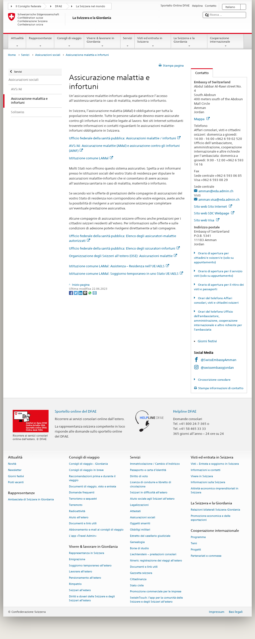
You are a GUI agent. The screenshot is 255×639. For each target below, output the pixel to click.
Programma (198, 537)
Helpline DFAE (184, 411)
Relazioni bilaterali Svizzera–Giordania (215, 510)
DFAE (58, 6)
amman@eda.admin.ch (215, 191)
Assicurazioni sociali (47, 55)
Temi (194, 543)
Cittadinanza (138, 579)
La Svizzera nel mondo (90, 6)
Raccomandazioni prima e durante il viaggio (92, 478)
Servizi (127, 42)
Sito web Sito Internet (213, 206)
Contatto (200, 73)
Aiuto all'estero (78, 517)
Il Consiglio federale (28, 6)
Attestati (135, 511)
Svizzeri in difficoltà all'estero (148, 492)
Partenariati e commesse (206, 555)
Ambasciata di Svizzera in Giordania (31, 499)
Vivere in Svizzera (202, 476)
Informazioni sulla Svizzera (208, 482)
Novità (12, 463)
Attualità (17, 42)
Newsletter (14, 470)
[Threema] (85, 292)
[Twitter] (76, 292)
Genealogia (137, 542)
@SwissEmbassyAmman (218, 360)
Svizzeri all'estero (80, 590)
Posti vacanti (16, 482)
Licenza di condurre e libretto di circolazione (150, 484)
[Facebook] (71, 292)
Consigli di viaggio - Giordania (88, 463)
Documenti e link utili (83, 523)
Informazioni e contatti (205, 470)
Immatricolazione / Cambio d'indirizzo (155, 463)
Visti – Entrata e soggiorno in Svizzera (215, 463)
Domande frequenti (81, 492)
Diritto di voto (139, 476)
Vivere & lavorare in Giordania (102, 42)
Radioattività (77, 511)
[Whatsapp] (90, 292)
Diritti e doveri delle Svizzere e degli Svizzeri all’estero (92, 598)
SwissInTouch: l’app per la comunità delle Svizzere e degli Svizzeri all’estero (156, 600)
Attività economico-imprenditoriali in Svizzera (214, 490)
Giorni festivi (207, 341)
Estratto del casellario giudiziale (150, 536)
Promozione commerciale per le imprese (155, 591)
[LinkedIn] (80, 292)
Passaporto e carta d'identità (148, 470)
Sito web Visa (206, 220)
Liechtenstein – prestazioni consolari (153, 554)
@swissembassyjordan (217, 367)
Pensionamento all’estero (85, 578)
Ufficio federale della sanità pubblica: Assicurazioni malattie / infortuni (125, 138)
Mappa (202, 119)
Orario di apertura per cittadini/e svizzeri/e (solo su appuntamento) (214, 257)
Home (12, 55)
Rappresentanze (40, 42)
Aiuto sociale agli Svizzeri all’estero (152, 499)
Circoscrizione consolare (214, 379)
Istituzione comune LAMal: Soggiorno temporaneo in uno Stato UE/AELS (126, 273)
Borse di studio (139, 548)
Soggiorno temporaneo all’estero (90, 565)
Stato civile (137, 585)
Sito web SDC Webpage (214, 213)
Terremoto (75, 505)
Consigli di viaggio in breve (86, 470)
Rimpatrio (75, 584)
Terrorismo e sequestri (83, 499)
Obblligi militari (140, 530)
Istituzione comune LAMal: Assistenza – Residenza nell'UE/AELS (119, 266)
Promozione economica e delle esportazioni (210, 518)
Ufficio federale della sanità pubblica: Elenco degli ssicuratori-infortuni (124, 248)
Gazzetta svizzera (141, 573)
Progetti (196, 549)
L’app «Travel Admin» (83, 536)
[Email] (95, 292)
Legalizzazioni (139, 505)
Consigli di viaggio (69, 42)
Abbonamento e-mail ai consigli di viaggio (96, 530)
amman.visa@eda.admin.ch (219, 199)
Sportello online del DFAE (76, 411)
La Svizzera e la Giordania (189, 42)
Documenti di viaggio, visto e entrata (92, 486)
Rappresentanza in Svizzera (86, 553)
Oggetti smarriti (140, 523)
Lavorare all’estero (80, 571)
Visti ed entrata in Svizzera (153, 42)
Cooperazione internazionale (226, 42)
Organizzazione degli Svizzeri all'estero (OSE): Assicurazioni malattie (123, 256)
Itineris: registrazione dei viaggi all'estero (156, 560)
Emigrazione (77, 559)
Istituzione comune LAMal (91, 158)
